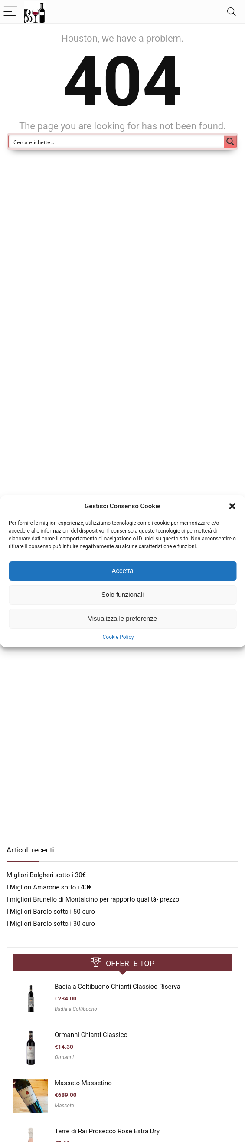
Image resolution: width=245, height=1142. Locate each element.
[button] (232, 506)
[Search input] (116, 141)
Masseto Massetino (83, 1083)
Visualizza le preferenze (122, 618)
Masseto (64, 1106)
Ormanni (64, 1057)
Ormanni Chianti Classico (91, 1035)
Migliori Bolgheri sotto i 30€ (46, 875)
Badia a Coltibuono (76, 1009)
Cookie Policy (118, 637)
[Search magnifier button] (230, 141)
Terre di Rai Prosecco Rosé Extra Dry (107, 1131)
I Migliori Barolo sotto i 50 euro (51, 911)
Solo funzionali (122, 594)
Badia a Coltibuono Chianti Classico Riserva (117, 987)
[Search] (231, 11)
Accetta (122, 570)
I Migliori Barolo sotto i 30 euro (51, 924)
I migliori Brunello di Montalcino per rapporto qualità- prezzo (93, 899)
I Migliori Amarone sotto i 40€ (49, 887)
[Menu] (10, 11)
